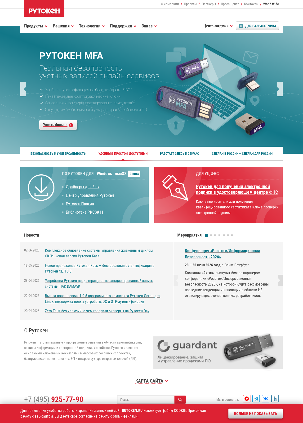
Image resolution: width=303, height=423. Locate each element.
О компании (170, 4)
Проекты (190, 4)
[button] (23, 89)
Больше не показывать (255, 413)
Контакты (251, 4)
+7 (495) (53, 399)
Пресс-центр (230, 4)
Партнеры (209, 4)
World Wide (271, 4)
